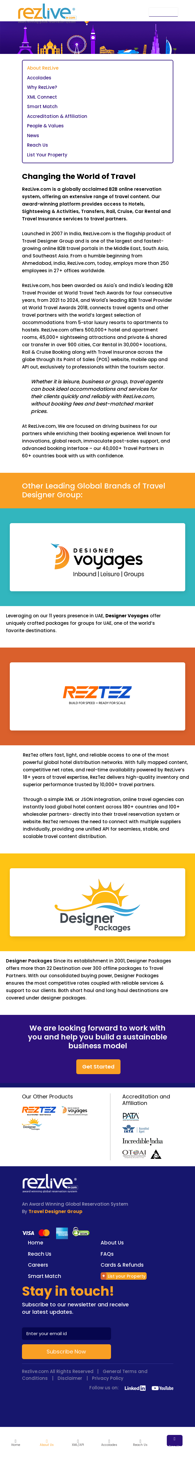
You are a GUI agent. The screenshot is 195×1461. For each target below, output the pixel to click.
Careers (38, 1264)
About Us (112, 1242)
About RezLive (42, 68)
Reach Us (37, 145)
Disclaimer (70, 1378)
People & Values (45, 126)
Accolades (39, 78)
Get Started (98, 1066)
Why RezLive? (42, 87)
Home (35, 1242)
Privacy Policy (107, 1378)
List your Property (123, 1276)
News (33, 135)
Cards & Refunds (122, 1264)
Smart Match (42, 106)
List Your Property (47, 155)
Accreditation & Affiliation (57, 116)
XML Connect (42, 97)
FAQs (107, 1253)
